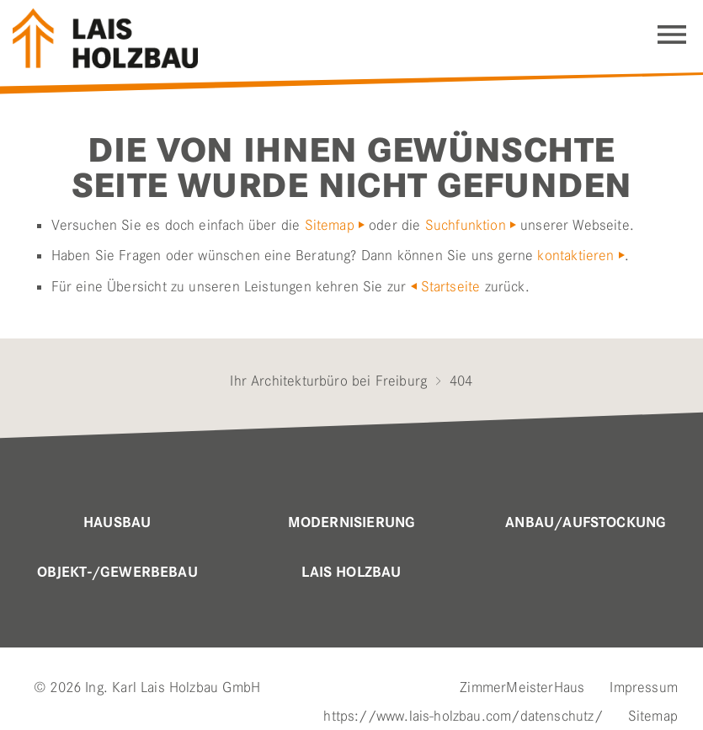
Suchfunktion (465, 224)
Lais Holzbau (351, 572)
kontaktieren (575, 255)
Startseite (451, 286)
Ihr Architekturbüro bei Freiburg (328, 380)
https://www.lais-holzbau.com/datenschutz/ (462, 715)
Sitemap (329, 224)
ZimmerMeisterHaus (522, 687)
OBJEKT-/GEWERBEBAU (117, 572)
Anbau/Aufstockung (585, 522)
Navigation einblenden (672, 34)
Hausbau (117, 522)
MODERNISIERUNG (352, 522)
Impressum (644, 687)
